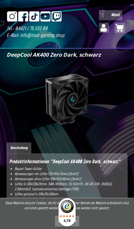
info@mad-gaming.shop (42, 35)
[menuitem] (110, 15)
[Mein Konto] (104, 28)
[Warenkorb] (120, 28)
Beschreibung (19, 148)
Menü (111, 14)
